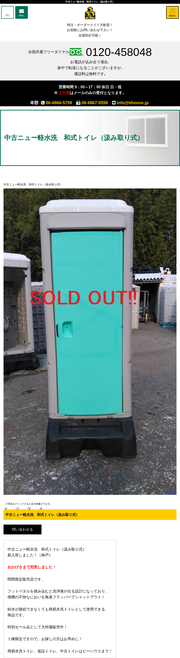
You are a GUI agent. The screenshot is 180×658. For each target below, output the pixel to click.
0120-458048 (111, 52)
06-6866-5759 (56, 102)
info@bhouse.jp (130, 102)
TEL (7, 15)
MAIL (21, 15)
